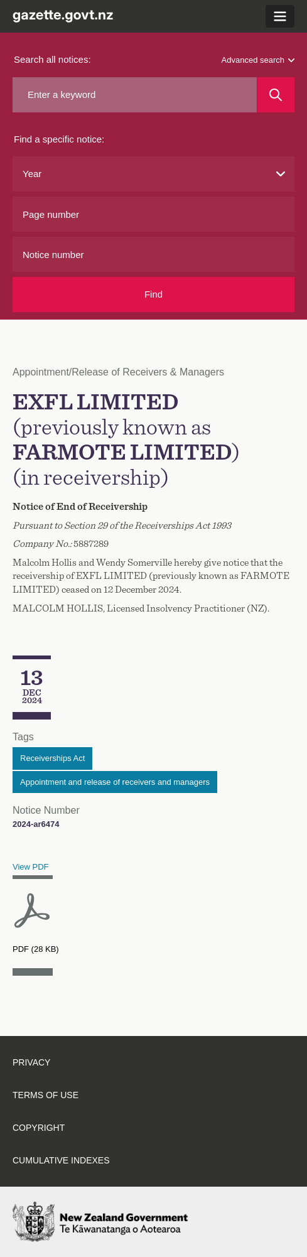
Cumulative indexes (61, 1160)
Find (153, 294)
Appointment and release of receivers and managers (115, 782)
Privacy (31, 1062)
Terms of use (45, 1095)
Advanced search (258, 60)
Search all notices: (52, 59)
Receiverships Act (52, 758)
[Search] (275, 94)
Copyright (39, 1128)
